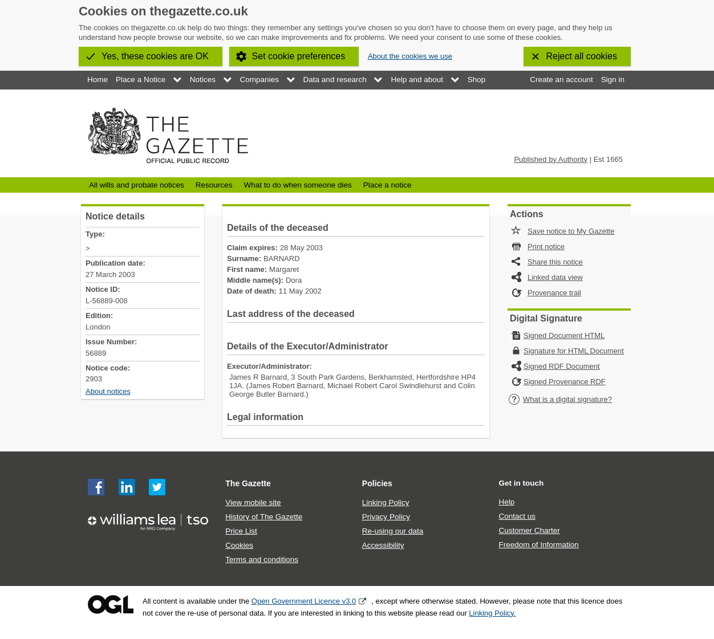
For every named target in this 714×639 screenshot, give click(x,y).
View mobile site (253, 502)
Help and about (417, 79)
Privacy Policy (386, 516)
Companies (259, 79)
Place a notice (387, 185)
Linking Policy (385, 502)
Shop (477, 79)
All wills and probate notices (136, 185)
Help (506, 502)
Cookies (239, 545)
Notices (203, 79)
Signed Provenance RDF (565, 381)
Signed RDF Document (562, 366)
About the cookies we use (410, 56)
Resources (214, 185)
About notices (108, 391)
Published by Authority (550, 159)
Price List (241, 531)
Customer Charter (528, 530)
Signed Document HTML (564, 335)
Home (97, 79)
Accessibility (383, 545)
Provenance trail (554, 292)
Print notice (546, 246)
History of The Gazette (263, 516)
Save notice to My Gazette (571, 231)
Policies (377, 483)
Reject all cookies (582, 56)
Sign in (612, 79)
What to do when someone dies (297, 185)
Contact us (517, 516)
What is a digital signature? (560, 399)
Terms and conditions (261, 559)
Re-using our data (392, 531)
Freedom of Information (538, 544)
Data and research (335, 79)
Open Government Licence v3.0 (303, 601)
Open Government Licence (110, 604)
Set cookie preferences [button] (299, 56)
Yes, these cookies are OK (155, 56)
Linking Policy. (492, 613)
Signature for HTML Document (574, 351)
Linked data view (555, 277)
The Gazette (248, 483)
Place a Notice (140, 79)
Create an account (561, 79)
